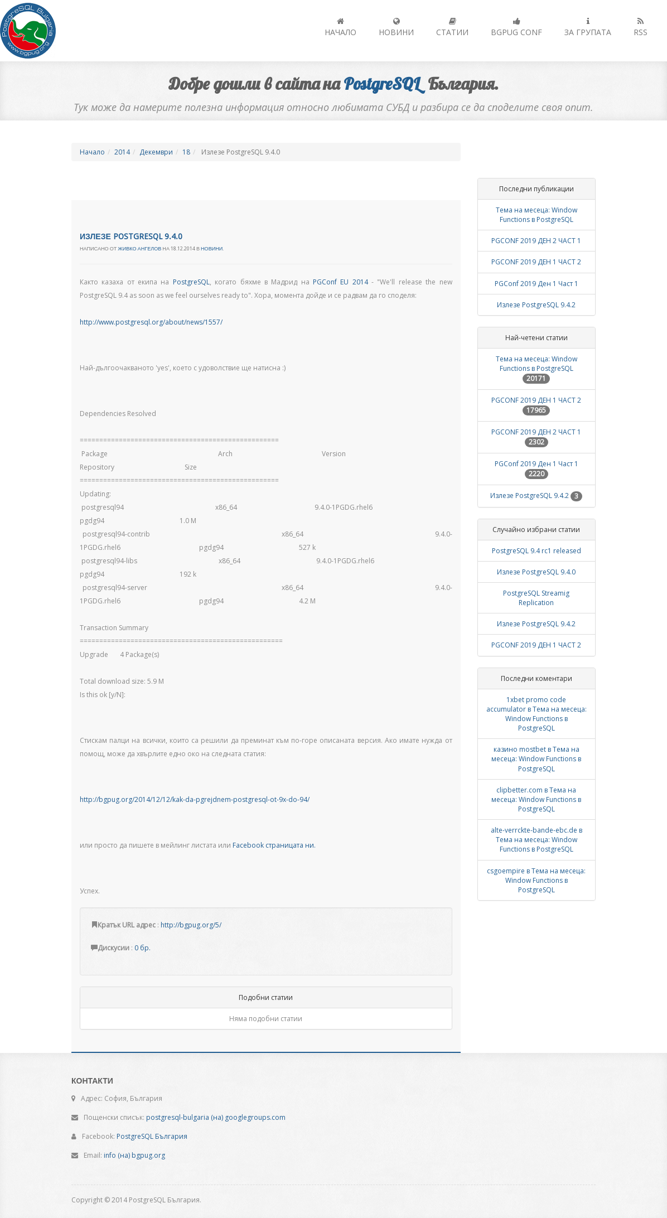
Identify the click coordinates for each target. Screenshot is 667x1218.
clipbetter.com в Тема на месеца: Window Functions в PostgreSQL (536, 799)
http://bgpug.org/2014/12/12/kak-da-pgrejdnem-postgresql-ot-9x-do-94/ (195, 799)
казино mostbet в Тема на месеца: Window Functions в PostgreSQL (536, 759)
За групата (587, 27)
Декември (156, 152)
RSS (640, 27)
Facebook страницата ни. (274, 845)
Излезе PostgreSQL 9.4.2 (536, 305)
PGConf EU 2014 (340, 282)
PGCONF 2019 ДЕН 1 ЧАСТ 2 (536, 262)
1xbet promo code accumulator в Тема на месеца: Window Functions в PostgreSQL (536, 714)
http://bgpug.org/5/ (191, 925)
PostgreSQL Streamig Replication (536, 597)
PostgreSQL (191, 282)
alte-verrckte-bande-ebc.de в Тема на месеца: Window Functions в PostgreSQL (536, 839)
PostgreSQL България (152, 1136)
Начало (340, 27)
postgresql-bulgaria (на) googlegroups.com (216, 1117)
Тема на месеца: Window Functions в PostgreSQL (536, 214)
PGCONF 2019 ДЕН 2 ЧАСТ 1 (536, 240)
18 (186, 152)
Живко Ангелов (139, 249)
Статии (452, 27)
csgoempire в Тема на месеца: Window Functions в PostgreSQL (536, 880)
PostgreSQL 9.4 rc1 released (536, 550)
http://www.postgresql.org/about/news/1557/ (151, 322)
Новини (396, 27)
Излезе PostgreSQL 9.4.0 (131, 236)
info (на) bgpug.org (134, 1155)
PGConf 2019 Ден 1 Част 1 (536, 283)
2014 (122, 152)
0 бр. (142, 948)
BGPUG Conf (516, 27)
